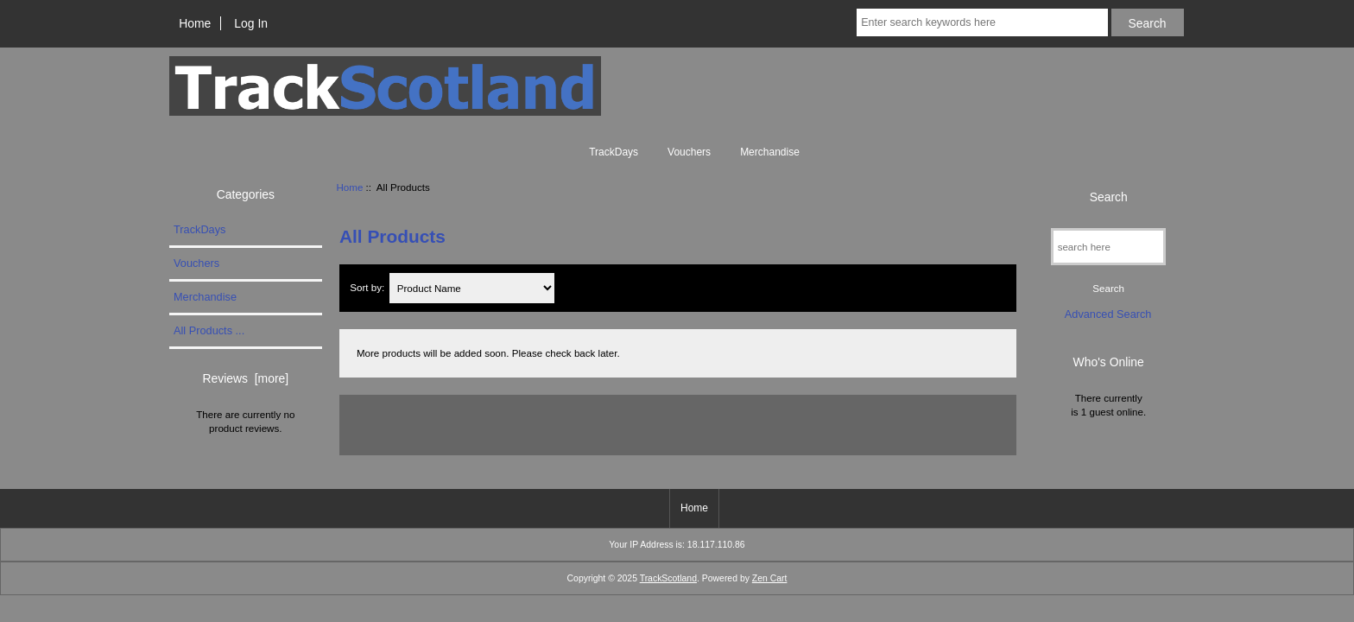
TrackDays (613, 152)
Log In (251, 23)
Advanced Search (1108, 314)
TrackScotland (668, 578)
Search (1109, 196)
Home (195, 23)
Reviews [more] (245, 378)
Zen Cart (770, 578)
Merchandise (770, 152)
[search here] (1108, 246)
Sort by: (368, 288)
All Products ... (209, 330)
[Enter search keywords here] (982, 22)
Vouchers (689, 152)
